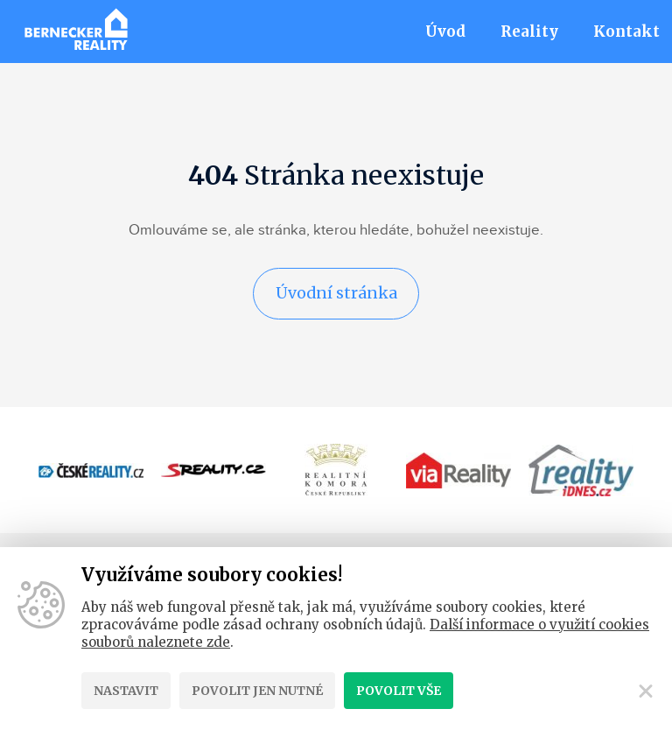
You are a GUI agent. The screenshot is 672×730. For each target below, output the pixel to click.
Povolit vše (398, 690)
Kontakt (626, 31)
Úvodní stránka (336, 294)
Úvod (445, 31)
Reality (529, 31)
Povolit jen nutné (257, 690)
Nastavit (126, 690)
